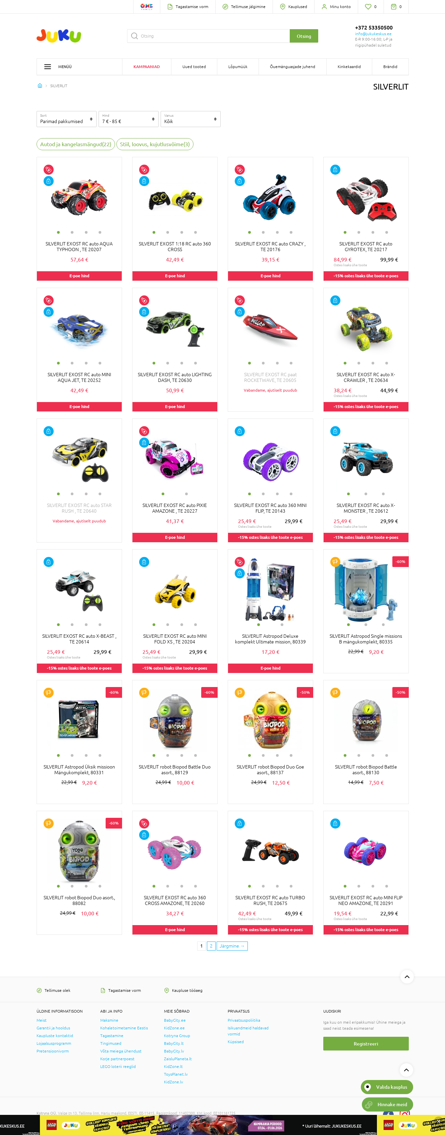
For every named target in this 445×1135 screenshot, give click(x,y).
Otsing (304, 36)
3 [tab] (86, 232)
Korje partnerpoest (117, 1059)
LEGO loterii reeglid (118, 1066)
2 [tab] (72, 232)
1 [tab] (58, 232)
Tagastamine (111, 1035)
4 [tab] (100, 232)
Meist (42, 1020)
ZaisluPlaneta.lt (178, 1059)
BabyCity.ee (175, 1020)
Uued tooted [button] (194, 66)
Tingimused (110, 1043)
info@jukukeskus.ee (373, 34)
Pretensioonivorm (53, 1051)
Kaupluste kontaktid (55, 1035)
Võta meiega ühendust (121, 1051)
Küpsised (236, 1041)
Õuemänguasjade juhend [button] (292, 66)
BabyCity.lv (174, 1051)
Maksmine (109, 1020)
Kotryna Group (177, 1035)
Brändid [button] (390, 66)
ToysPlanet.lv (176, 1074)
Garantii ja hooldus (53, 1028)
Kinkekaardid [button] (349, 66)
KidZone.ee (174, 1028)
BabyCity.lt (174, 1043)
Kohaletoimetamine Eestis (124, 1028)
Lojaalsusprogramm (54, 1043)
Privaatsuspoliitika (244, 1020)
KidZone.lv (173, 1082)
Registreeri (366, 1043)
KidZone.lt (173, 1066)
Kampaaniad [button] (146, 66)
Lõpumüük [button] (237, 66)
